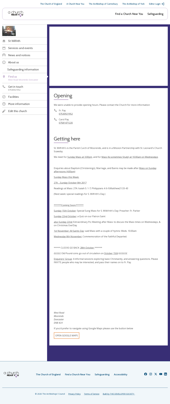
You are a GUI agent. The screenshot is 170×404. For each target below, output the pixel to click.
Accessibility (120, 374)
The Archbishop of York (133, 4)
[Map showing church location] (108, 56)
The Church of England (51, 4)
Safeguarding (155, 14)
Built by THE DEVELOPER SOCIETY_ (119, 394)
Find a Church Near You (129, 14)
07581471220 (66, 122)
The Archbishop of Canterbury (103, 4)
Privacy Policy (74, 394)
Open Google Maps (66, 335)
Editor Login (156, 4)
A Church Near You (75, 4)
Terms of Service (91, 394)
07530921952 (66, 113)
